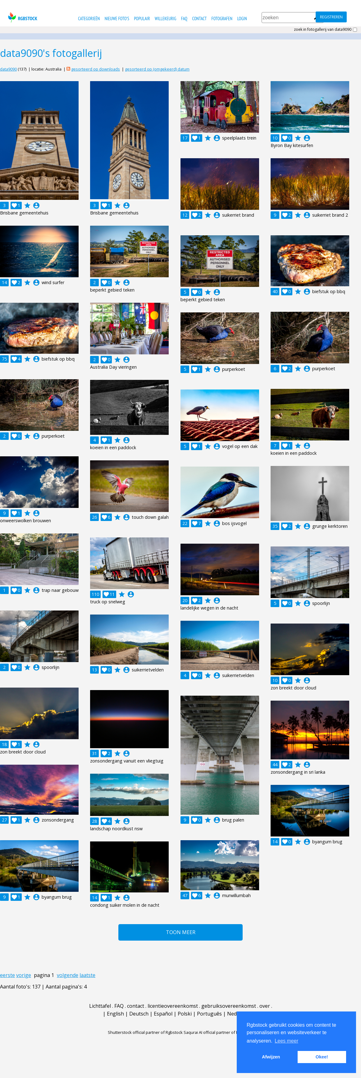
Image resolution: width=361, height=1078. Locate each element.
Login (242, 18)
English (115, 1013)
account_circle (36, 205)
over (264, 1005)
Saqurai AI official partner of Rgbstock (218, 1032)
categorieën (89, 18)
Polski (185, 1013)
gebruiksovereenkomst (228, 1005)
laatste (87, 975)
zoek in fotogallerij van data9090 (322, 29)
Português (209, 1013)
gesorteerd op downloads (95, 69)
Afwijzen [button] (271, 1056)
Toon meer (180, 932)
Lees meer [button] (286, 1040)
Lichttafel (100, 1005)
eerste (7, 975)
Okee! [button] (322, 1056)
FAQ (184, 18)
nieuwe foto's (117, 18)
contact (199, 18)
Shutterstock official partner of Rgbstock (145, 1032)
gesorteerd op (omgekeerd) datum (157, 69)
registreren (331, 17)
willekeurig (165, 18)
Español (163, 1013)
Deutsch (139, 1013)
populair (142, 18)
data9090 (8, 69)
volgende (67, 975)
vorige (23, 975)
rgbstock (22, 17)
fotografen (222, 18)
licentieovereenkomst (173, 1005)
